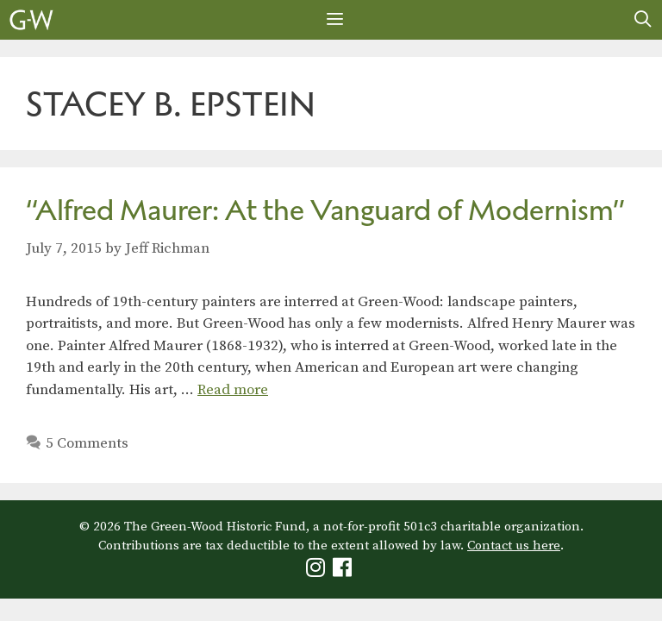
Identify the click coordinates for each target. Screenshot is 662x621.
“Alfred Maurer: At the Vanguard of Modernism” (326, 210)
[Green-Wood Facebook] (344, 571)
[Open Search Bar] (643, 20)
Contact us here (513, 545)
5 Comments (87, 443)
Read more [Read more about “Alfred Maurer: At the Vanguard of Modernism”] (232, 389)
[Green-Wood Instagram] (317, 571)
